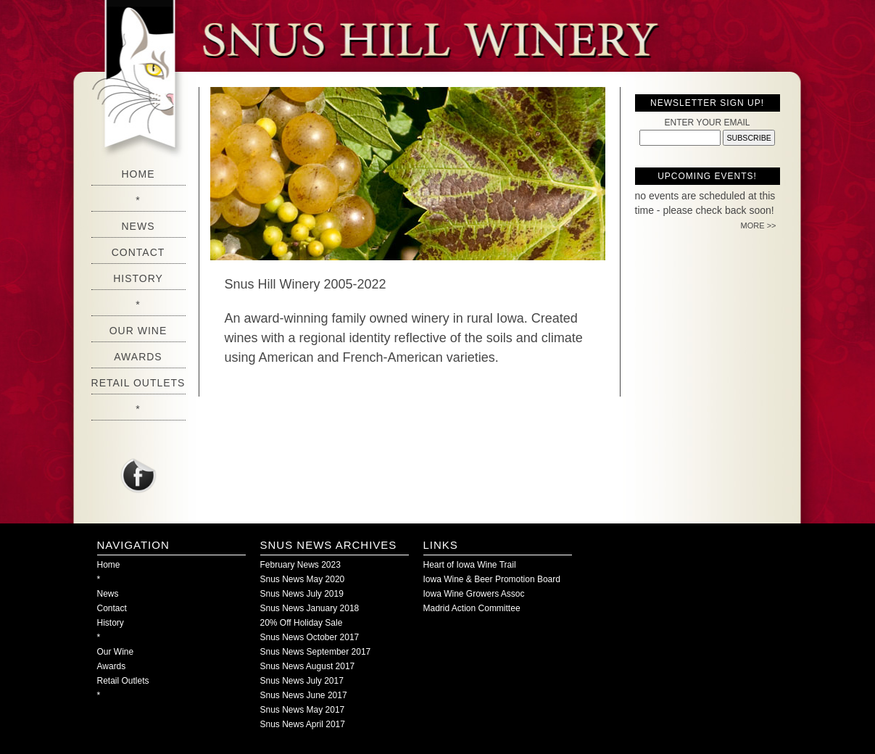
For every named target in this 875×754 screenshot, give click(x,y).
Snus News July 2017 (302, 681)
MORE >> (758, 225)
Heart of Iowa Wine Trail (469, 565)
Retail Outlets (138, 383)
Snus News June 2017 (303, 695)
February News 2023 (300, 565)
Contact (138, 252)
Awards (138, 356)
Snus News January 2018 (310, 608)
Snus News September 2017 (315, 652)
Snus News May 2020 (302, 579)
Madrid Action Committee (472, 608)
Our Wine (138, 330)
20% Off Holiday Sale (301, 623)
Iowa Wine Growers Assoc (474, 594)
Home (138, 174)
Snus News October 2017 (310, 637)
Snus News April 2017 (302, 724)
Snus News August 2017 (307, 666)
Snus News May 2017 (302, 710)
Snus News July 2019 (302, 594)
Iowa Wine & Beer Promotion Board (491, 579)
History (138, 278)
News (138, 226)
